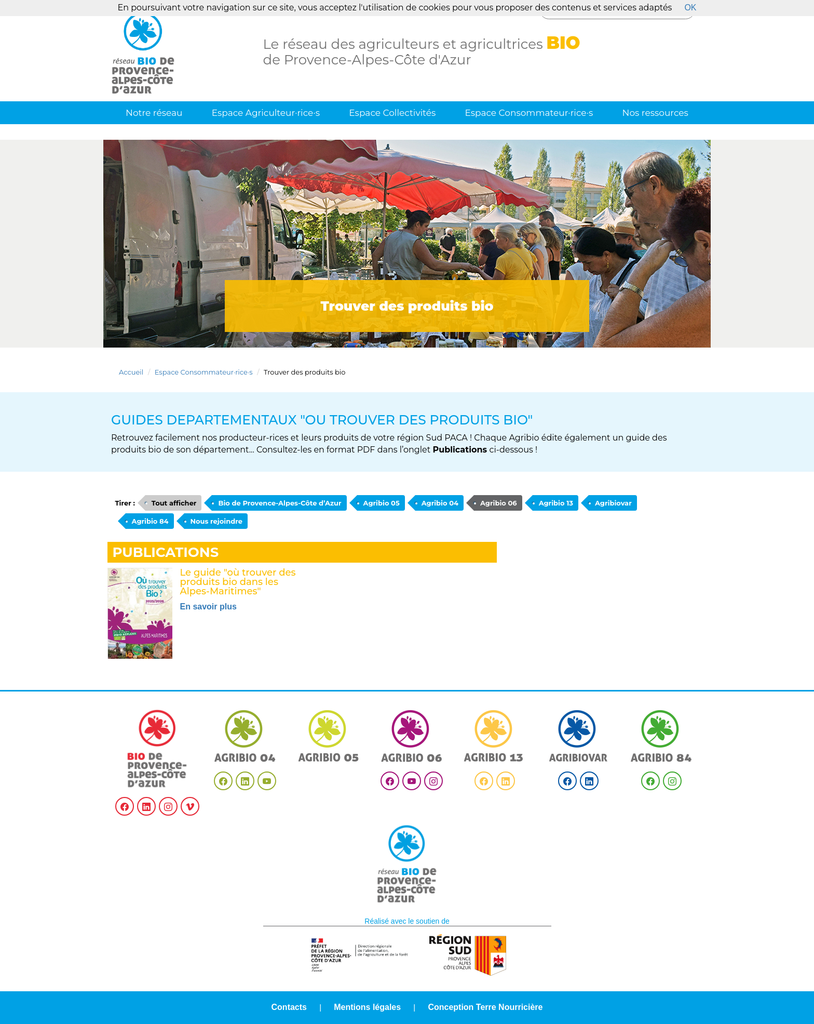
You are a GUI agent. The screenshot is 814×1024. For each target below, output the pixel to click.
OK (690, 7)
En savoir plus (208, 606)
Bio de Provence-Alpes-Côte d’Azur (279, 503)
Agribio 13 (556, 503)
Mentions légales (367, 1007)
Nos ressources (655, 113)
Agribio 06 (498, 503)
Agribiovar (613, 503)
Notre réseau (154, 113)
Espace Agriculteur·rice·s (266, 113)
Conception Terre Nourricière (485, 1007)
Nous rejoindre (216, 521)
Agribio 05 (381, 503)
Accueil (131, 372)
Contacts (289, 1007)
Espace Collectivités (392, 113)
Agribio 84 (150, 521)
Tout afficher (174, 503)
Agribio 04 (440, 503)
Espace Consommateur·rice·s (529, 113)
